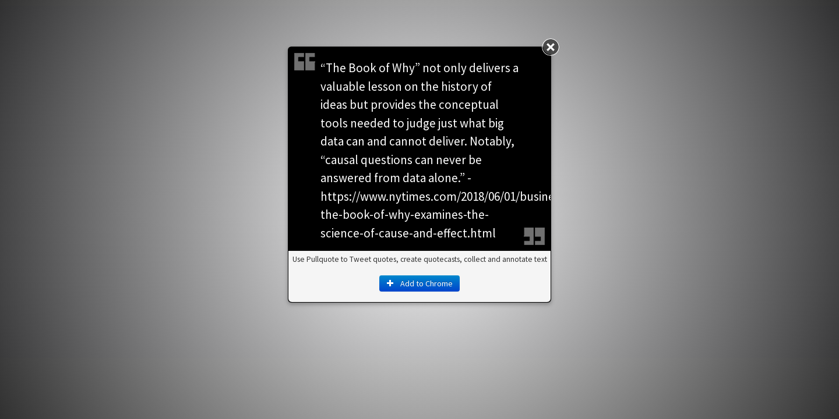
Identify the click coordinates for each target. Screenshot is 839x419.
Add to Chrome (419, 283)
